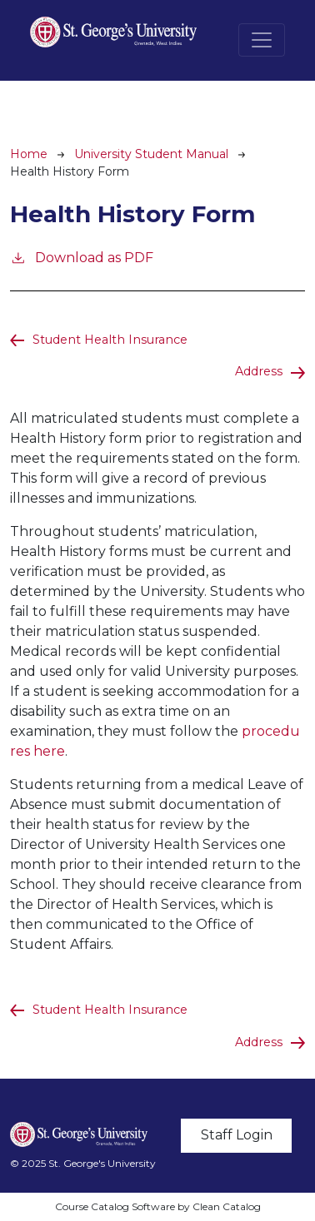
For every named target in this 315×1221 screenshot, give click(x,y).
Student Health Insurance (110, 339)
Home (29, 153)
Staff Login (236, 1135)
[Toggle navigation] (261, 40)
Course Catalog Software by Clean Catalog (158, 1206)
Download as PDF (81, 257)
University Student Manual (151, 153)
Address (258, 371)
